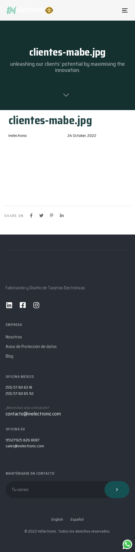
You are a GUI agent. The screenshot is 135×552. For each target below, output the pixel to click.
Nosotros (14, 337)
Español (77, 519)
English (57, 519)
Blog (9, 356)
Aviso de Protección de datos (31, 346)
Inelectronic (17, 135)
